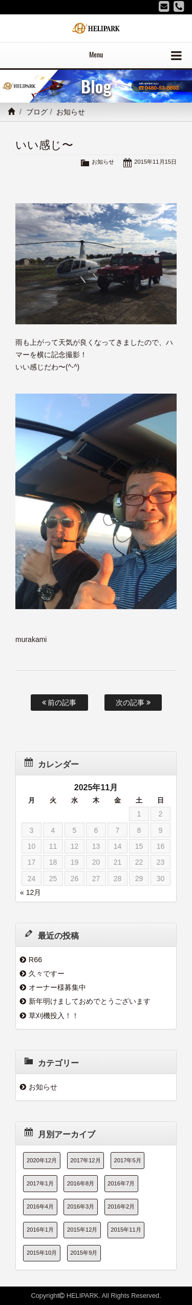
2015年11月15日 (155, 162)
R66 (35, 960)
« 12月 (30, 892)
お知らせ (70, 112)
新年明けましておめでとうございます (90, 1001)
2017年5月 (127, 1160)
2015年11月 (126, 1229)
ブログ (37, 112)
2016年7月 (121, 1183)
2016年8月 (80, 1183)
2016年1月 (40, 1229)
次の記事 (133, 702)
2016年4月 (40, 1206)
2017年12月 (85, 1160)
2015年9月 (83, 1253)
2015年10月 (42, 1253)
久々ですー (47, 973)
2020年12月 (42, 1160)
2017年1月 (40, 1183)
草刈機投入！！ (54, 1015)
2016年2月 (121, 1206)
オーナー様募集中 (57, 987)
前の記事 (59, 702)
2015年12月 (82, 1229)
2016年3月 (80, 1206)
